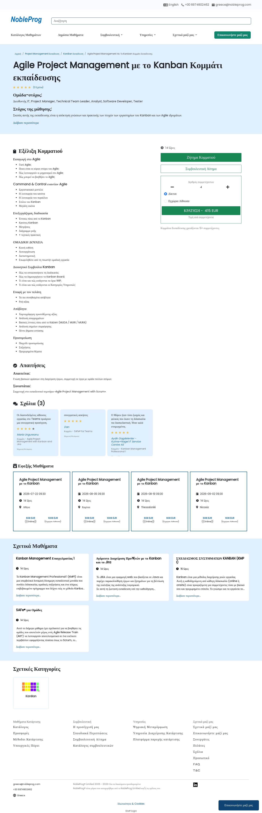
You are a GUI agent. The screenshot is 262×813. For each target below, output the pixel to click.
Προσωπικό (201, 758)
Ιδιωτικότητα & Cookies (131, 804)
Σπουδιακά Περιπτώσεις (90, 733)
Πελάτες (199, 746)
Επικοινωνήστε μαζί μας (239, 805)
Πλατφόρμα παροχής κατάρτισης (156, 739)
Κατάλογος (21, 727)
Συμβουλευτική (110, 35)
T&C (196, 770)
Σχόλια (198, 752)
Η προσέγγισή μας (86, 727)
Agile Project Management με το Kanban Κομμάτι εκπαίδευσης (119, 53)
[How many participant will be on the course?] (201, 187)
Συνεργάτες (201, 739)
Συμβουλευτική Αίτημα (201, 169)
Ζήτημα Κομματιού (201, 157)
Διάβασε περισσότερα (26, 123)
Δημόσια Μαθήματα (70, 35)
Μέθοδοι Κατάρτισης (28, 739)
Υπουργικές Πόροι (26, 746)
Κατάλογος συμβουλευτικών (93, 746)
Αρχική (18, 53)
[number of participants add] (228, 187)
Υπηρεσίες (146, 35)
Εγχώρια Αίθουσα (178, 201)
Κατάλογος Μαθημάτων (26, 35)
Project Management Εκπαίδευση (42, 53)
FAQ (196, 764)
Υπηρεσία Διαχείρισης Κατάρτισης (158, 733)
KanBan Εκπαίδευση (73, 53)
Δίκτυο (172, 194)
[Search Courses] (151, 21)
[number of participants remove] (173, 187)
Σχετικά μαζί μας (184, 35)
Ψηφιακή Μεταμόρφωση (150, 727)
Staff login (131, 810)
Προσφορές (21, 733)
